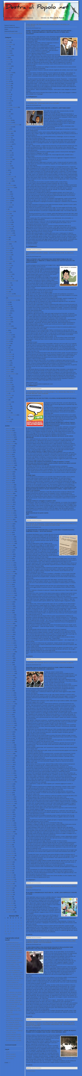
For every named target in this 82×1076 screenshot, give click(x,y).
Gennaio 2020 (9, 591)
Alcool (7, 46)
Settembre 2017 (10, 651)
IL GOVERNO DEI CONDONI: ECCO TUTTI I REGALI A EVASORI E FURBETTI (49, 662)
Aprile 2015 (9, 714)
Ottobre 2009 (9, 857)
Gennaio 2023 (9, 513)
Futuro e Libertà (10, 187)
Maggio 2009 (9, 868)
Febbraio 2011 (9, 823)
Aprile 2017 (9, 662)
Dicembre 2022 (10, 515)
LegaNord (8, 231)
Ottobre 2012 (9, 779)
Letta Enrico (9, 233)
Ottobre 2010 (9, 831)
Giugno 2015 (9, 710)
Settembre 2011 (10, 808)
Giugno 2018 (9, 632)
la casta (8, 222)
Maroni (8, 250)
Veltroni (8, 406)
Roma (7, 350)
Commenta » (38, 99)
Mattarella (8, 254)
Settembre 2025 (10, 443)
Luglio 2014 (9, 734)
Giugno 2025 (9, 450)
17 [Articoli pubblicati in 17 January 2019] (13, 926)
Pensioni (8, 308)
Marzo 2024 (9, 482)
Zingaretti (8, 419)
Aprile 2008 (9, 896)
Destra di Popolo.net (41, 12)
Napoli (7, 272)
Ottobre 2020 (9, 571)
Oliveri (7, 287)
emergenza (9, 144)
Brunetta (8, 85)
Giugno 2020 (9, 580)
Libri (7, 239)
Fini (7, 170)
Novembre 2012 (10, 777)
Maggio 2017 (9, 660)
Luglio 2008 (9, 890)
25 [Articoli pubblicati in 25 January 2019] (16, 928)
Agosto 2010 (9, 836)
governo (33, 882)
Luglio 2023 (9, 500)
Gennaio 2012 (9, 799)
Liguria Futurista (10, 241)
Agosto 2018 (9, 628)
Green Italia (9, 205)
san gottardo (9, 354)
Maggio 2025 (9, 452)
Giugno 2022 (9, 528)
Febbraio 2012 (9, 797)
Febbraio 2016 (9, 693)
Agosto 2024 (9, 471)
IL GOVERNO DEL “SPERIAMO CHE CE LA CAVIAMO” (43, 103)
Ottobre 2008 (9, 883)
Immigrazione (9, 211)
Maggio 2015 (9, 712)
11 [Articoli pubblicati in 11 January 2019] (16, 923)
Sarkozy (8, 363)
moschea (8, 265)
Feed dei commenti (11, 1056)
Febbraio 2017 (9, 667)
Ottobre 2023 (9, 493)
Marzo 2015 (9, 716)
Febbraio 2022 (9, 537)
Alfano (7, 51)
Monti (7, 263)
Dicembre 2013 (10, 749)
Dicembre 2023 (10, 489)
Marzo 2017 (9, 664)
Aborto (7, 42)
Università (8, 402)
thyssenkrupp (9, 391)
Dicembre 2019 (10, 593)
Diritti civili (8, 135)
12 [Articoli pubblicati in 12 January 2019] (18, 923)
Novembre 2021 (10, 543)
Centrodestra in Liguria (11, 107)
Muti (7, 270)
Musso (7, 267)
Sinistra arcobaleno (11, 373)
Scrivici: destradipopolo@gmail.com (13, 33)
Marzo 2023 (9, 508)
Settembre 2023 (10, 495)
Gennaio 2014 (9, 747)
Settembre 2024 (10, 469)
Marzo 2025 (9, 456)
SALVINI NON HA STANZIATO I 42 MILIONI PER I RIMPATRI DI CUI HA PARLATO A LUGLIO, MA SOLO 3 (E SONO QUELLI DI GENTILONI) (51, 524)
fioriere (8, 172)
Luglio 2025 (9, 448)
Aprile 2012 (9, 792)
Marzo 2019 (9, 612)
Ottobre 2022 (9, 519)
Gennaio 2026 (9, 435)
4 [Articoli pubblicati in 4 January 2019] (15, 920)
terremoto (8, 389)
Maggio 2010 (9, 842)
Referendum (9, 337)
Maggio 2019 (9, 608)
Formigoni (8, 179)
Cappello (8, 94)
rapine (7, 332)
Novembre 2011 (10, 803)
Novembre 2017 (10, 647)
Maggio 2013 (9, 764)
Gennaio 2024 (9, 487)
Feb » (9, 934)
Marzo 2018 (9, 638)
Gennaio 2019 (9, 617)
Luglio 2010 (9, 838)
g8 (6, 189)
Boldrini (8, 79)
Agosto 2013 (9, 758)
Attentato (8, 66)
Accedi (8, 1052)
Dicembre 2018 (10, 619)
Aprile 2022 (9, 532)
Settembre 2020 (10, 573)
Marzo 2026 (9, 430)
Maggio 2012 (9, 790)
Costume (8, 120)
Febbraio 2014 (9, 745)
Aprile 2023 (9, 506)
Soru (7, 376)
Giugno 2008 (9, 892)
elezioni (8, 142)
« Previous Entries (30, 1071)
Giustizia (8, 198)
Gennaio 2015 (9, 721)
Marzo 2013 (9, 768)
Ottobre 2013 (9, 753)
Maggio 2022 (9, 530)
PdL (7, 304)
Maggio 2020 (9, 582)
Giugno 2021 (9, 554)
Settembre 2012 (10, 781)
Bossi (7, 81)
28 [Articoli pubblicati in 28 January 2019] (5, 931)
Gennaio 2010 (9, 851)
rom (7, 347)
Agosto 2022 (9, 524)
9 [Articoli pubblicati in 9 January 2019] (10, 923)
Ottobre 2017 (9, 649)
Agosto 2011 (9, 810)
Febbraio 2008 (9, 901)
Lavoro (8, 228)
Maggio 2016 (9, 686)
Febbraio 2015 (9, 719)
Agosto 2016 (9, 680)
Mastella (8, 252)
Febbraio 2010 (9, 849)
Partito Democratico (11, 300)
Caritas (8, 98)
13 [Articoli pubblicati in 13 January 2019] (21, 923)
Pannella (8, 289)
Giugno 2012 (9, 788)
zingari (7, 421)
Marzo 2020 (9, 586)
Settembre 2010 (10, 834)
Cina (7, 111)
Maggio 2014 (9, 738)
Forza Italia (9, 181)
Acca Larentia (9, 44)
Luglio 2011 (9, 812)
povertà (8, 317)
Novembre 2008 (10, 881)
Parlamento (9, 293)
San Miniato (9, 358)
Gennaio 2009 (9, 877)
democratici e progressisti (12, 124)
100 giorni (8, 40)
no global (8, 276)
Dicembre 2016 (10, 671)
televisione (9, 386)
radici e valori (9, 328)
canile (7, 92)
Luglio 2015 (9, 708)
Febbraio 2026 (9, 432)
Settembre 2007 (10, 912)
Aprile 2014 (9, 740)
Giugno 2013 (9, 762)
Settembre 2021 (10, 547)
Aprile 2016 (9, 688)
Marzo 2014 (9, 742)
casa (7, 103)
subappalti (8, 384)
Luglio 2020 (9, 578)
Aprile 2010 (9, 844)
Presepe (8, 319)
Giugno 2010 (9, 840)
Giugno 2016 (9, 684)
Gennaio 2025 (9, 461)
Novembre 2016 (10, 673)
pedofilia (8, 306)
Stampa (8, 380)
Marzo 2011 (9, 821)
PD (7, 302)
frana (7, 183)
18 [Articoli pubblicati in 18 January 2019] (16, 926)
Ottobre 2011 (9, 805)
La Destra (8, 224)
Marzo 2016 (9, 690)
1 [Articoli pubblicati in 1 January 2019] (7, 920)
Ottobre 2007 (9, 909)
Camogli (8, 90)
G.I (9, 1062)
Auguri (7, 68)
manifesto (8, 246)
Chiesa (8, 109)
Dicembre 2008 (10, 879)
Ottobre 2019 (9, 597)
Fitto (7, 174)
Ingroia (8, 218)
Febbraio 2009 (9, 875)
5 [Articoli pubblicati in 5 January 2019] (18, 920)
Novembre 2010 (10, 829)
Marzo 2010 (9, 847)
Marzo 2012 (9, 795)
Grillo (7, 207)
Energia (8, 146)
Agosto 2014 (9, 732)
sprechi (8, 378)
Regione (8, 339)
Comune (8, 114)
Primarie (8, 321)
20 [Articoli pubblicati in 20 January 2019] (21, 926)
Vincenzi (8, 412)
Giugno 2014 (9, 736)
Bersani (8, 74)
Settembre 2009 (10, 860)
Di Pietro (8, 133)
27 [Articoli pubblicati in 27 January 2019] (21, 928)
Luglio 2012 (9, 786)
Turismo (8, 397)
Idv (7, 209)
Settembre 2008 (10, 886)
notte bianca (9, 278)
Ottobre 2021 (9, 545)
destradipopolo (10, 131)
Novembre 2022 (10, 517)
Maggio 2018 (9, 634)
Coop (7, 116)
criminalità (8, 122)
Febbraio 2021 (9, 563)
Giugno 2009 (9, 866)
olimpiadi (8, 285)
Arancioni (8, 61)
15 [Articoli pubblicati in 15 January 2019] (8, 926)
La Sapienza (9, 226)
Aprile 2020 (9, 584)
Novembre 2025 (10, 439)
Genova (8, 194)
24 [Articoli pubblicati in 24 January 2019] (13, 928)
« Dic (6, 934)
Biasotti (8, 77)
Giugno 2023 (9, 502)
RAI (7, 330)
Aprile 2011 (9, 818)
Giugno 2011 (9, 814)
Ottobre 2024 (9, 467)
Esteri (7, 150)
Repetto (8, 343)
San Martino (9, 356)
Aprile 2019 (9, 610)
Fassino (8, 157)
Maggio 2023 (9, 504)
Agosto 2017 (9, 654)
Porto (7, 315)
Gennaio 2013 (9, 773)
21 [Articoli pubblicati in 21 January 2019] (5, 928)
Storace (8, 382)
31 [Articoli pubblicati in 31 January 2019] (13, 931)
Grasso (8, 202)
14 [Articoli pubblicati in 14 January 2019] (5, 926)
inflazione (8, 215)
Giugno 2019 (9, 606)
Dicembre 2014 (10, 723)
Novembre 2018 (10, 621)
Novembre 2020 (10, 569)
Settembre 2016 (10, 677)
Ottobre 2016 (9, 675)
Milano (7, 259)
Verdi (7, 410)
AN (7, 57)
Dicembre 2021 (10, 541)
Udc (7, 399)
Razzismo (34, 1019)
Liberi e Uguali (9, 235)
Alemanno (8, 48)
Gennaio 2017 (9, 669)
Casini (7, 105)
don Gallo (8, 137)
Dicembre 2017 (10, 645)
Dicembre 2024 (10, 463)
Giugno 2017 (9, 658)
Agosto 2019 (9, 602)
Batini (7, 70)
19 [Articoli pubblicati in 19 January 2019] (18, 926)
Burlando (8, 88)
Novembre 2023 (10, 491)
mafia (7, 244)
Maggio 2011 (9, 816)
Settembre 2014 (10, 729)
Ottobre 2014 (9, 727)
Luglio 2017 (9, 656)
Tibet (7, 393)
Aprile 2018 (9, 636)
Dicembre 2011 (10, 801)
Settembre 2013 (10, 755)
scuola (7, 365)
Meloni (7, 257)
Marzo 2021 (9, 560)
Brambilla (8, 83)
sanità (7, 360)
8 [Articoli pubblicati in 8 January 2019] (7, 923)
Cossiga (8, 118)
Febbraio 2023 (9, 511)
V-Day (7, 404)
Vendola (8, 408)
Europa (8, 155)
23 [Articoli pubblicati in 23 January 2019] (10, 928)
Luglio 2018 (9, 630)
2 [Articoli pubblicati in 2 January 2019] (10, 920)
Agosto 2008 (9, 888)
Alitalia (7, 53)
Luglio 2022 (9, 526)
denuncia (33, 99)
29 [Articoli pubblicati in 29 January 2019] (8, 931)
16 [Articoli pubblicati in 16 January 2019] (10, 926)
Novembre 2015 (10, 699)
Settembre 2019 (10, 599)
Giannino (8, 196)
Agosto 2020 (9, 576)
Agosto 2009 (9, 862)
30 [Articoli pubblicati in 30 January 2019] (10, 931)
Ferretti (8, 163)
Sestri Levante (9, 367)
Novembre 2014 (10, 725)
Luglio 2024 (9, 474)
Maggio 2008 (9, 894)
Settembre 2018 (10, 625)
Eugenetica (9, 153)
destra (7, 129)
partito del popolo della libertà (13, 296)
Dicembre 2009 (10, 853)
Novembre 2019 (10, 595)
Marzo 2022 (9, 534)
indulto (7, 213)
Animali (8, 59)
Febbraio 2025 (9, 458)
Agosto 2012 (9, 784)
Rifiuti (7, 345)
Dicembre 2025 (10, 437)
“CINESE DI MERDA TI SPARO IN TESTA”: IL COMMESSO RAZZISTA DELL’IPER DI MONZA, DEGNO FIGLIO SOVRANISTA (51, 941)
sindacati (8, 371)
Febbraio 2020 (9, 589)
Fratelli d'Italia (9, 185)
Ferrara (8, 161)
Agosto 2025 (9, 445)
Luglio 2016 (9, 682)
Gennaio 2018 (9, 643)
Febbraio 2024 (9, 485)
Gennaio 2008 (9, 903)
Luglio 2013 (9, 760)
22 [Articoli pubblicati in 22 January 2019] (8, 928)
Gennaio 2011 (9, 825)
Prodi (7, 324)
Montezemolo (9, 261)
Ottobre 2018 (9, 623)
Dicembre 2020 (10, 567)
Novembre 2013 (10, 751)
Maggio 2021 (9, 556)
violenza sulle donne (11, 415)
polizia (7, 313)
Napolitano (9, 274)
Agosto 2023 (9, 498)
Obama (8, 283)
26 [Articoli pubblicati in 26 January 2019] (18, 928)
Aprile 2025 (9, 454)
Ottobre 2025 (9, 441)
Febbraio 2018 (9, 641)
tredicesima (9, 395)
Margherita (9, 248)
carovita (8, 101)
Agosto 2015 (9, 706)
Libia (7, 237)
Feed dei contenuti (10, 1054)
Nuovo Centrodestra (11, 280)
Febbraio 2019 (9, 615)
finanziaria (8, 168)
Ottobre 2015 (9, 701)
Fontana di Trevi (10, 176)
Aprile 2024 (9, 480)
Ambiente (8, 55)
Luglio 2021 (9, 552)
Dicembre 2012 (10, 775)
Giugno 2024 (9, 476)
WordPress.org (10, 1058)
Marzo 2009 (9, 873)
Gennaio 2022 (9, 539)
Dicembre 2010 (10, 827)
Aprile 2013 (9, 766)
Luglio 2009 (9, 864)
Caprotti (8, 96)
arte (7, 64)
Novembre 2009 (10, 855)
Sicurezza (8, 369)
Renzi (7, 341)
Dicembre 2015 (10, 697)
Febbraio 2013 (9, 771)
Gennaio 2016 (9, 695)
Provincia (8, 326)
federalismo (9, 159)
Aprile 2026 (9, 428)
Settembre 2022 (10, 521)
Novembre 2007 (10, 907)
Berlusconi (8, 72)
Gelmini (8, 192)
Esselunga (8, 148)
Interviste (8, 220)
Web (7, 417)
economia (34, 249)
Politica (8, 311)
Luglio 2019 (9, 604)
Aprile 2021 (9, 558)
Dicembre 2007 (10, 905)
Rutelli (7, 352)
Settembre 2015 (10, 703)
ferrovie (8, 166)
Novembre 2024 (10, 465)
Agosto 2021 (9, 550)
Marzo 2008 (9, 899)
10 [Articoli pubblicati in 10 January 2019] (13, 923)
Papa (7, 291)
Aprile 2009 (9, 870)
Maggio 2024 (9, 478)
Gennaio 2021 (9, 565)
